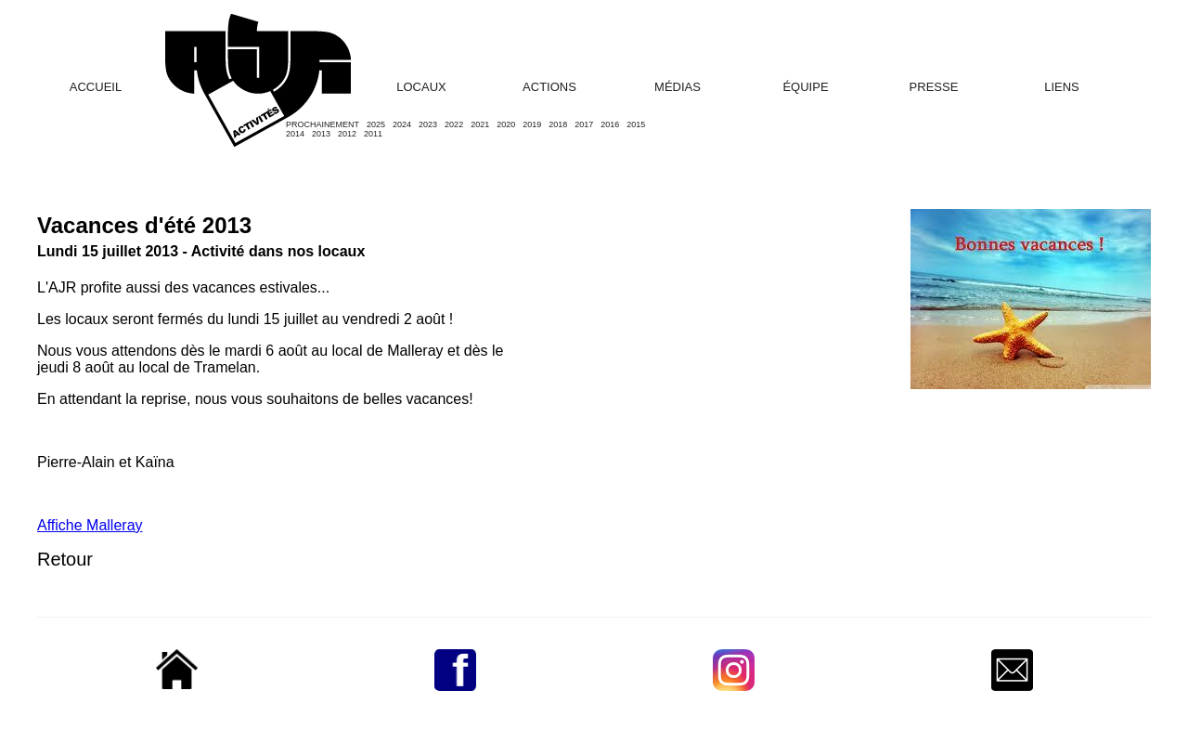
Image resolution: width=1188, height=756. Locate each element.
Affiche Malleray (90, 525)
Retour (65, 559)
